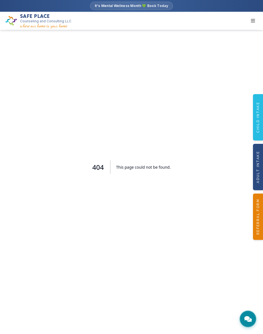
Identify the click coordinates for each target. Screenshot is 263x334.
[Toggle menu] (252, 20)
